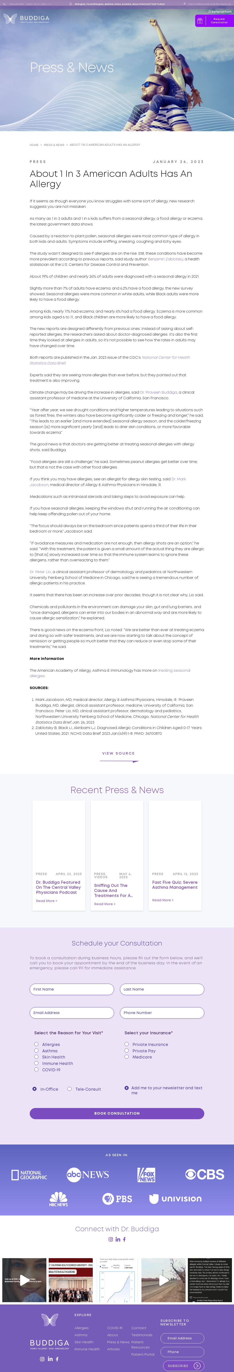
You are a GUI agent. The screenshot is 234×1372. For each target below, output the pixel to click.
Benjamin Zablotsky (165, 259)
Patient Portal (142, 1325)
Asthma (80, 1305)
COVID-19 (114, 1298)
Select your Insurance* (149, 1033)
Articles (133, 19)
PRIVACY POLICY (147, 1352)
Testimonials (141, 1305)
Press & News (111, 19)
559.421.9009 (16, 4)
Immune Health (87, 1319)
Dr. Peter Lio (40, 572)
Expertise (88, 19)
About (75, 19)
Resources (149, 19)
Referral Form (220, 11)
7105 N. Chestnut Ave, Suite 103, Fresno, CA (210, 4)
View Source (118, 753)
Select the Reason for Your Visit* (68, 1033)
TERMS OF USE (165, 1352)
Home (34, 145)
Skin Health (83, 1312)
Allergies (81, 1298)
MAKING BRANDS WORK (186, 1352)
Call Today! (158, 4)
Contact (171, 19)
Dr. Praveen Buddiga (158, 392)
